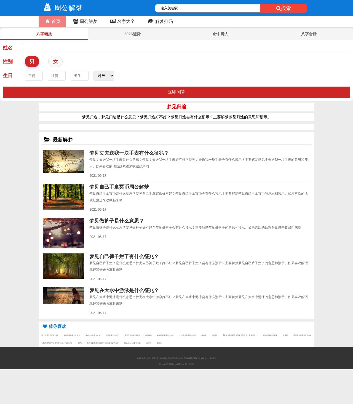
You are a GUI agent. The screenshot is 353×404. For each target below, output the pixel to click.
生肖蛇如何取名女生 (92, 335)
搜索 (283, 8)
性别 (8, 61)
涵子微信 (148, 335)
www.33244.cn (178, 364)
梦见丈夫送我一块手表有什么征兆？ (129, 153)
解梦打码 (159, 21)
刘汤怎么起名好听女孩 (132, 343)
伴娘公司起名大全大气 (71, 335)
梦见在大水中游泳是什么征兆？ (124, 290)
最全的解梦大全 (195, 358)
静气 (80, 343)
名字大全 (122, 21)
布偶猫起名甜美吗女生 (165, 335)
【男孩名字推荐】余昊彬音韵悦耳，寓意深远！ (239, 335)
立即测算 (176, 92)
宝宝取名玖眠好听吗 (132, 335)
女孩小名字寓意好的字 (187, 335)
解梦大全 (204, 358)
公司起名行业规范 (112, 335)
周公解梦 (62, 8)
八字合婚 (309, 34)
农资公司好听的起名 (270, 335)
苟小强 (214, 335)
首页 (52, 21)
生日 (8, 75)
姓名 (8, 47)
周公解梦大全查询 (182, 358)
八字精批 (44, 34)
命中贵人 (220, 34)
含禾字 (148, 343)
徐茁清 (159, 343)
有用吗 (285, 335)
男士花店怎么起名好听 (49, 335)
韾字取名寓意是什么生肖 (302, 335)
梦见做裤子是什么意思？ (116, 221)
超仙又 (203, 335)
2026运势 (132, 34)
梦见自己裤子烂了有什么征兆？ (124, 256)
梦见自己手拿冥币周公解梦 (119, 187)
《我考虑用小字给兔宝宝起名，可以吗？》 (57, 343)
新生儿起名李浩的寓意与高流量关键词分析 (103, 343)
